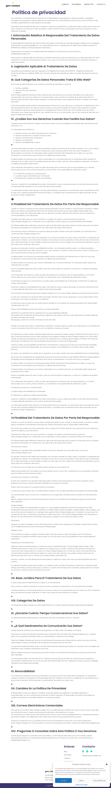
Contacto (101, 4)
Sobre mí (65, 4)
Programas (76, 4)
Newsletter (88, 4)
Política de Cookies (81, 784)
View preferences (99, 780)
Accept (63, 780)
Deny (81, 780)
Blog (65, 751)
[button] (107, 764)
